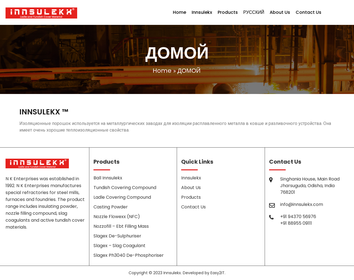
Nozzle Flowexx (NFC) (116, 216)
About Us (280, 12)
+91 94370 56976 (298, 216)
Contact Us (308, 12)
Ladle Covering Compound (122, 197)
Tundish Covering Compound (124, 187)
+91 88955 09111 (296, 223)
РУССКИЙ (253, 12)
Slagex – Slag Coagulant (119, 245)
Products (228, 12)
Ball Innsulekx (107, 178)
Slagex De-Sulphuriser (117, 236)
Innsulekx (202, 12)
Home (179, 12)
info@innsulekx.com (301, 204)
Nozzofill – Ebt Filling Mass (121, 226)
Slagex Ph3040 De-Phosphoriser (128, 255)
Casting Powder (110, 207)
